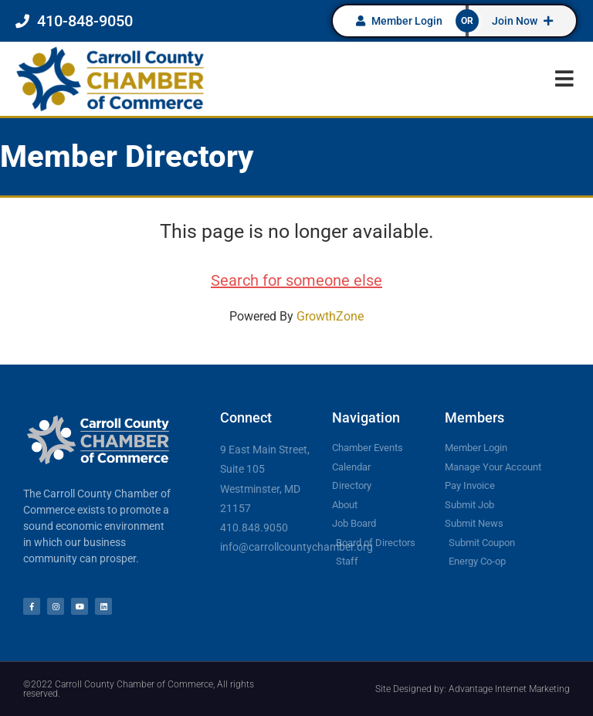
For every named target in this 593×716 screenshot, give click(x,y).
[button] (564, 78)
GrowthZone (330, 316)
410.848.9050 (254, 527)
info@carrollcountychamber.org (296, 547)
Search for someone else (296, 280)
